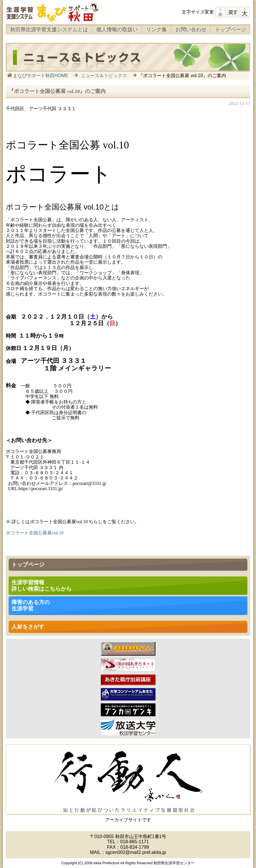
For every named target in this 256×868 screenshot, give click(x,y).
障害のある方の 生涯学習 (31, 605)
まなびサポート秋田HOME (40, 75)
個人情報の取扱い (117, 30)
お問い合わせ (190, 30)
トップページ (230, 30)
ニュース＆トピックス (104, 75)
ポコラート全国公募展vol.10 (34, 532)
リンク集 (156, 30)
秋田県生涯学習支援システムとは (49, 30)
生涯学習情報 (42, 585)
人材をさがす (28, 627)
